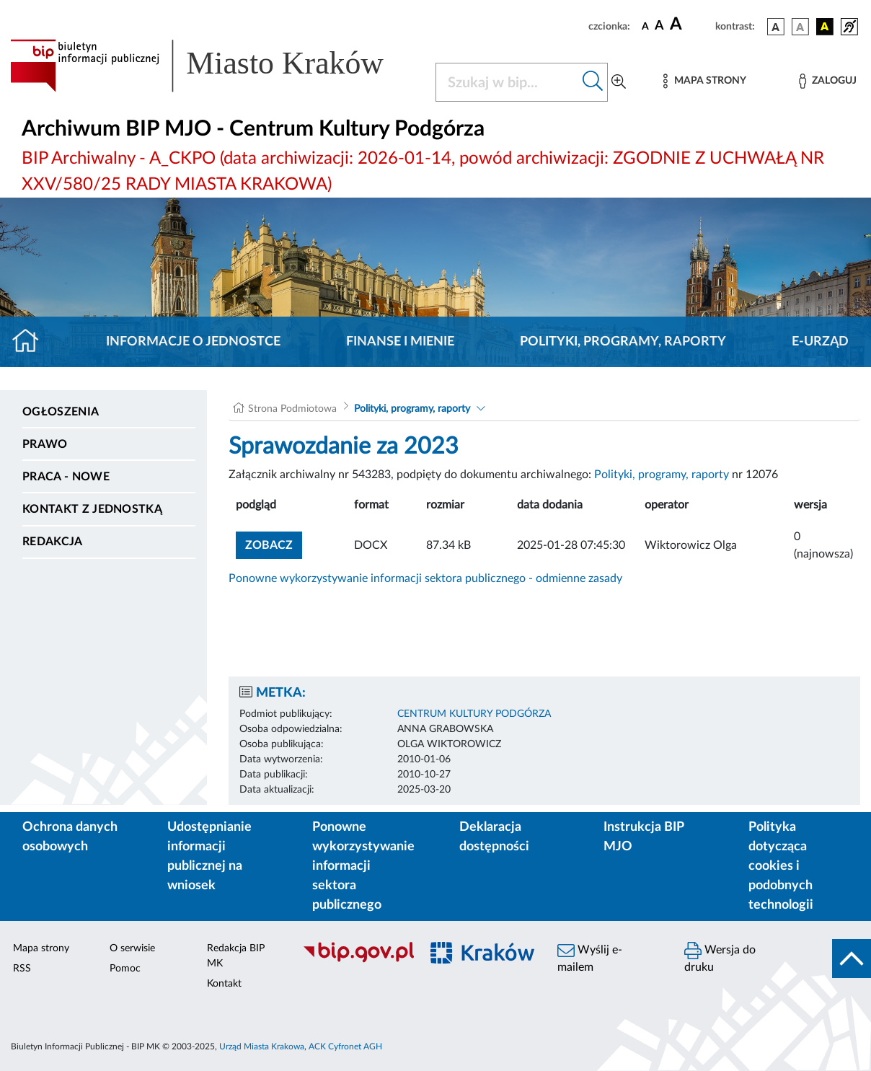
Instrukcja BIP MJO (643, 837)
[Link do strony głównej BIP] (214, 65)
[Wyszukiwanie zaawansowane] (618, 82)
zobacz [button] (273, 543)
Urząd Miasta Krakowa (261, 1046)
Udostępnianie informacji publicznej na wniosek (209, 856)
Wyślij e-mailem (589, 957)
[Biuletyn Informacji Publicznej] (354, 960)
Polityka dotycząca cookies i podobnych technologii (780, 866)
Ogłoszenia (60, 412)
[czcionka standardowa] (645, 26)
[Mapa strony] (704, 81)
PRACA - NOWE (66, 476)
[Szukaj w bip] (593, 82)
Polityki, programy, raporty (623, 341)
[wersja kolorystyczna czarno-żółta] (825, 27)
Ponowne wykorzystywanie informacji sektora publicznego (363, 866)
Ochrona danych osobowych (70, 837)
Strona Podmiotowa (292, 409)
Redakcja (52, 541)
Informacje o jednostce (193, 341)
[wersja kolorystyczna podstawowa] (776, 27)
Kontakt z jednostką (92, 509)
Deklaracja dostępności (494, 837)
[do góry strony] (851, 958)
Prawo (45, 444)
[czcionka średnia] (659, 26)
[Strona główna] (31, 341)
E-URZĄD (820, 341)
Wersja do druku (720, 957)
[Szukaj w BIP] (507, 82)
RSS (22, 969)
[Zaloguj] (828, 81)
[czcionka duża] (690, 25)
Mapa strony (41, 948)
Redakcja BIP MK (236, 956)
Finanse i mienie (400, 341)
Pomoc (125, 969)
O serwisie (132, 948)
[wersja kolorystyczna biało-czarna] (800, 27)
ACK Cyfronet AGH (345, 1046)
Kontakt (224, 984)
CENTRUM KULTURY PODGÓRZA (474, 714)
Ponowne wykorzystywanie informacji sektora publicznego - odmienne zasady (425, 578)
